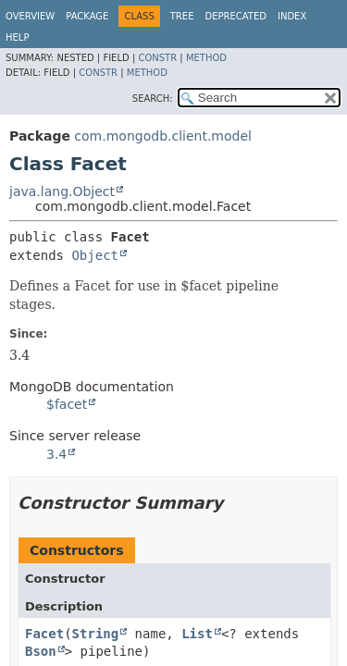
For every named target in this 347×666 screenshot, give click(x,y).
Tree (182, 16)
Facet (44, 633)
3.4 (56, 454)
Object (94, 255)
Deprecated (235, 16)
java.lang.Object (62, 191)
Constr (157, 58)
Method (206, 58)
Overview (30, 16)
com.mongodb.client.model (163, 136)
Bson (40, 651)
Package (87, 16)
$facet (66, 404)
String (95, 633)
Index (292, 16)
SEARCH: (152, 98)
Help (17, 37)
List (197, 633)
